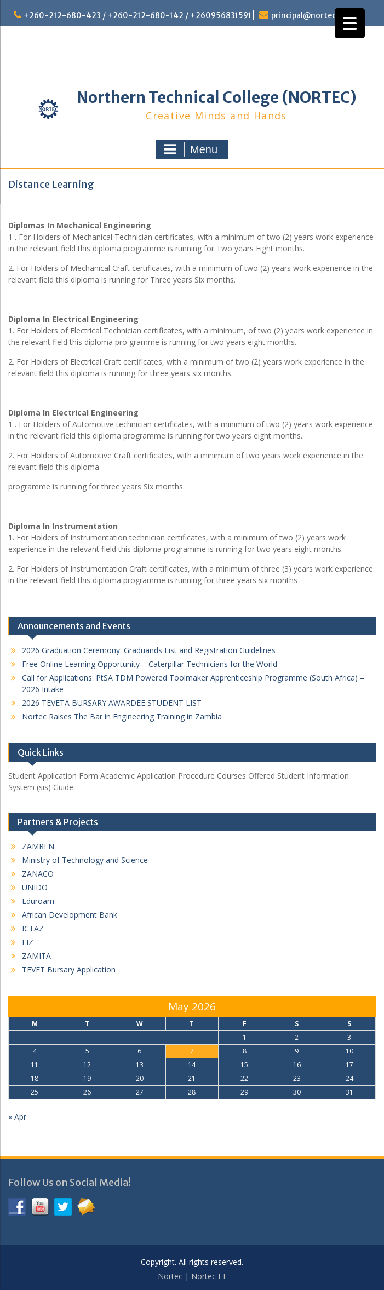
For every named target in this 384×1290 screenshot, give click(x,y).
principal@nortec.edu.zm (318, 15)
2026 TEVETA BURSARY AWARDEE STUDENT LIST (112, 703)
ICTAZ (33, 928)
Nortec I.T (209, 1276)
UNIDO (35, 887)
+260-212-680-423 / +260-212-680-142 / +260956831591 (137, 15)
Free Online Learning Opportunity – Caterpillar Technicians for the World (149, 664)
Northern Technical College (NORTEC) (217, 97)
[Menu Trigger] (350, 23)
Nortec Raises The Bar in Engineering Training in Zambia (122, 716)
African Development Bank (69, 914)
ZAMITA (36, 956)
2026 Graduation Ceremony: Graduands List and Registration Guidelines (149, 650)
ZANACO (38, 873)
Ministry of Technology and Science (85, 860)
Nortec (170, 1276)
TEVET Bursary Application (69, 969)
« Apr (17, 1117)
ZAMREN (38, 846)
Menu (190, 149)
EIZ (27, 942)
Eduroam (38, 901)
